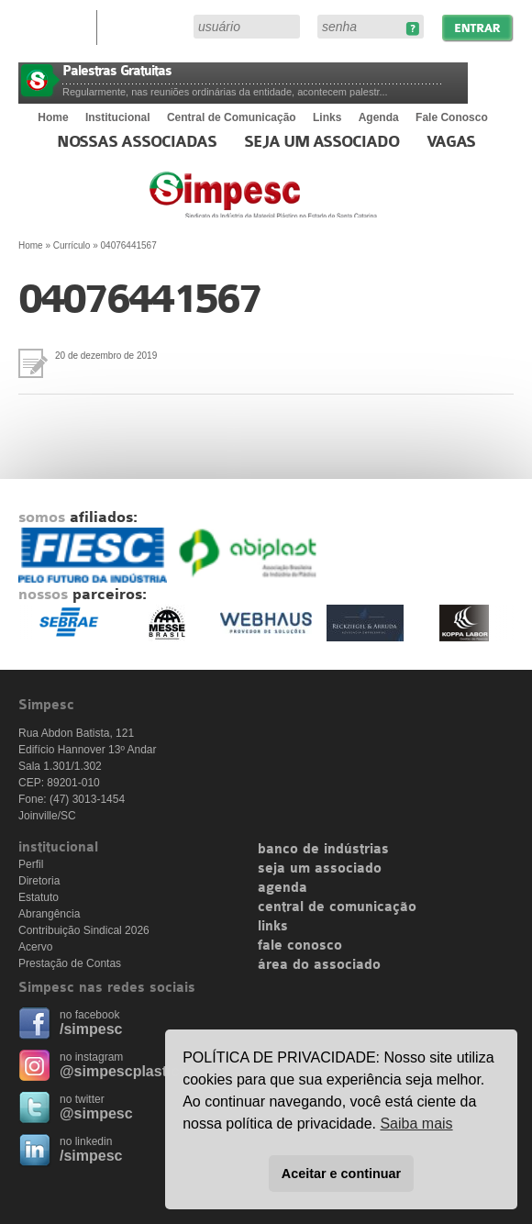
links (273, 926)
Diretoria (39, 880)
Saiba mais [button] (416, 1123)
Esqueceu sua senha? (412, 29)
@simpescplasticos (128, 1071)
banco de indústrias (323, 849)
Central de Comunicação (231, 117)
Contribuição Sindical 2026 (84, 930)
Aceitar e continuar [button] (341, 1173)
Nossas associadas (137, 142)
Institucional (117, 117)
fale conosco (300, 946)
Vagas (451, 142)
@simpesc (96, 1113)
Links (327, 117)
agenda (282, 888)
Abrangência (49, 913)
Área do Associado (148, 25)
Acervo (35, 946)
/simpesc (91, 1029)
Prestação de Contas (69, 963)
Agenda (379, 117)
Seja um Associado (321, 142)
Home (53, 117)
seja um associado (320, 869)
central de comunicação (337, 907)
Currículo (72, 245)
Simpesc (308, 204)
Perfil (30, 864)
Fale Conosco (452, 117)
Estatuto (38, 897)
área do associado (319, 965)
